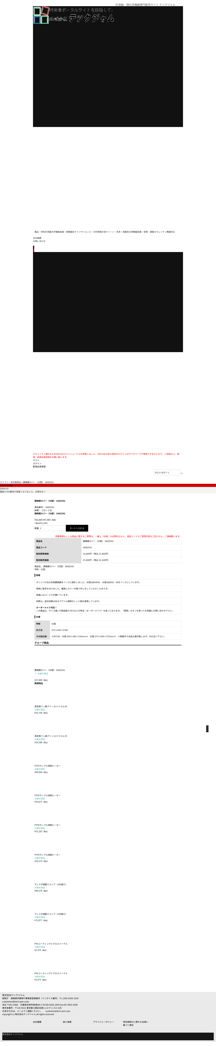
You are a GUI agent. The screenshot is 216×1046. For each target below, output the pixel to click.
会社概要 (37, 241)
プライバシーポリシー (103, 1026)
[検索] (182, 476)
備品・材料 (41, 230)
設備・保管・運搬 (59, 236)
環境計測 (134, 230)
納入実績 (67, 1026)
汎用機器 (40, 236)
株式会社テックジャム (13, 999)
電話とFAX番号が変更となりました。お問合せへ (23, 495)
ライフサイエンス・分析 (112, 230)
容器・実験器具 (87, 230)
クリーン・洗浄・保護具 (155, 230)
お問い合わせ (39, 244)
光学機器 (69, 230)
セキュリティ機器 (82, 236)
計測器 (56, 230)
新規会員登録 (39, 469)
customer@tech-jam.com (15, 1005)
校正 (98, 236)
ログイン (37, 466)
